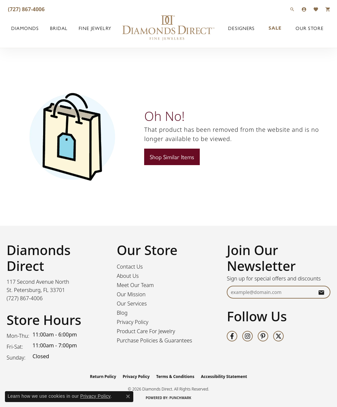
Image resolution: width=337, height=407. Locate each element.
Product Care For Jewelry (146, 331)
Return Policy (103, 376)
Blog (122, 312)
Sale (275, 28)
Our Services (132, 303)
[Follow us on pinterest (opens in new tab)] (263, 336)
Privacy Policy (132, 322)
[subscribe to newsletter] (321, 292)
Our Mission (131, 294)
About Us (128, 275)
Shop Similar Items (172, 156)
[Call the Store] (25, 298)
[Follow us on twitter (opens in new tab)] (278, 336)
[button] (292, 9)
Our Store (310, 28)
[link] (26, 9)
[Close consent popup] (128, 396)
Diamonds (25, 28)
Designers (241, 28)
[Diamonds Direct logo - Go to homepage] (168, 28)
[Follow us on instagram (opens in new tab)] (247, 336)
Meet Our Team (135, 285)
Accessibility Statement (224, 376)
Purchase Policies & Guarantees (154, 340)
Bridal (58, 28)
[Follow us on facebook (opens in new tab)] (232, 336)
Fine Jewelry (95, 28)
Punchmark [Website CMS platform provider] (180, 397)
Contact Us (130, 266)
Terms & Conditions (175, 376)
